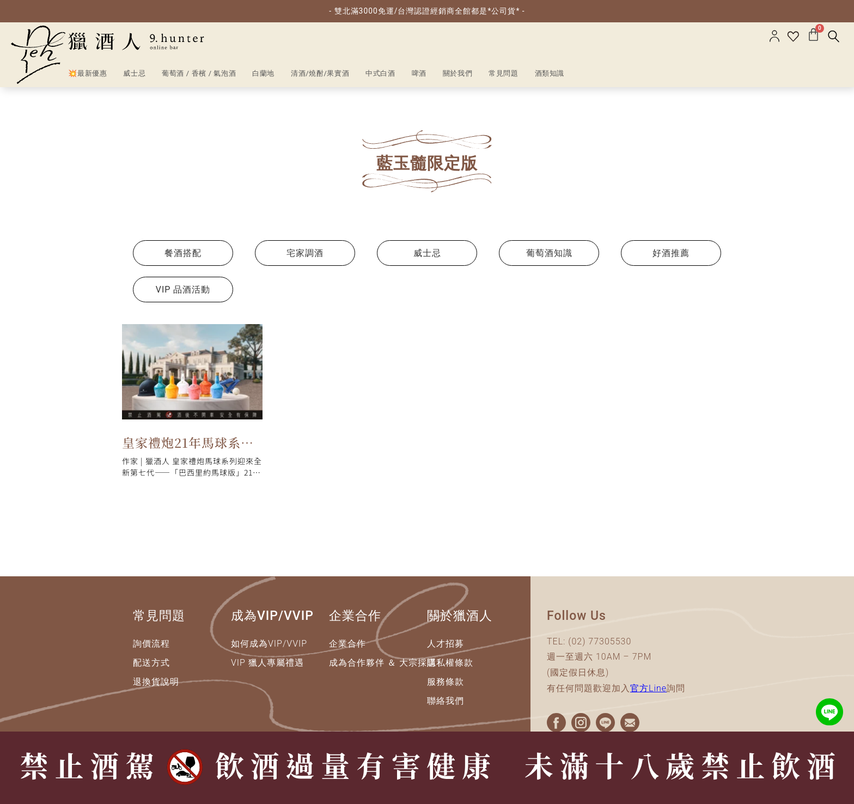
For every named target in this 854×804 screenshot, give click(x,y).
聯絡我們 (445, 701)
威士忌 (427, 253)
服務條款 (445, 682)
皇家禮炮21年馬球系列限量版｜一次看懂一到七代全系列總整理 (188, 444)
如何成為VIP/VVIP (269, 643)
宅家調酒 (305, 253)
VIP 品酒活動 (183, 289)
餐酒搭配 (183, 253)
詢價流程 (151, 643)
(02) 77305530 (599, 641)
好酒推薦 (671, 253)
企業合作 (347, 643)
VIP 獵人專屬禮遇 (267, 662)
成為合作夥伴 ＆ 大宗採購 (382, 662)
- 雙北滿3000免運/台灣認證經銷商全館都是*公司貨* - (427, 11)
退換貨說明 (156, 682)
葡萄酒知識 (549, 253)
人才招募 (445, 643)
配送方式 (151, 662)
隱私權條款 (450, 662)
